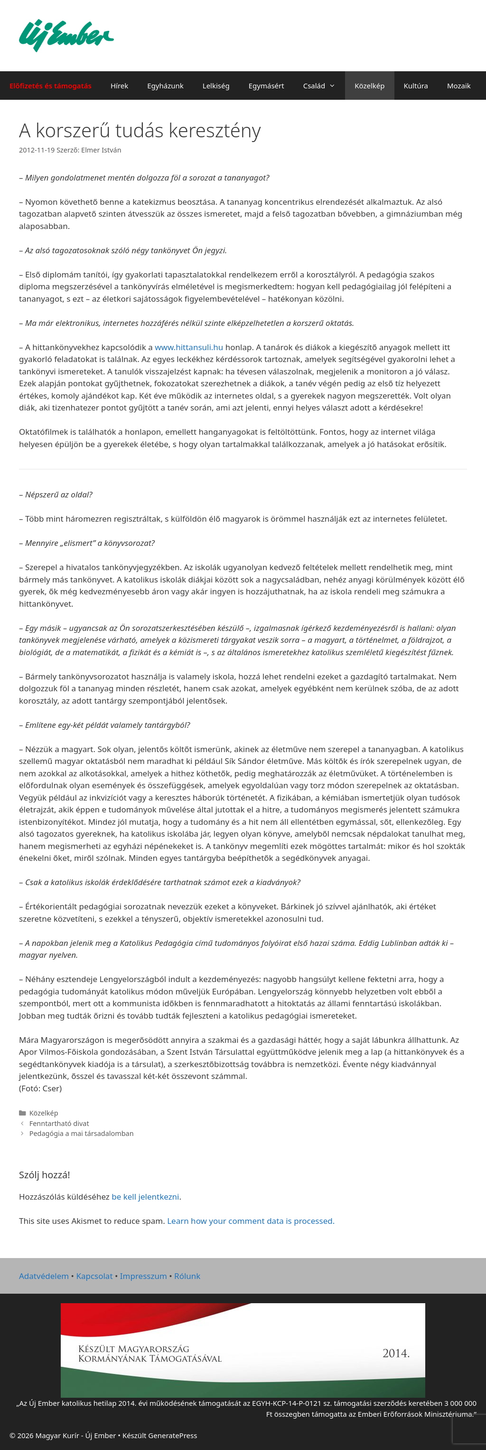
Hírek (119, 85)
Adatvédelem (44, 1275)
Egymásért (266, 85)
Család (324, 85)
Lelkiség (216, 85)
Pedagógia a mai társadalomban (81, 1133)
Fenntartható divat (59, 1123)
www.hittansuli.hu (189, 347)
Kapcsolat (94, 1275)
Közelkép (369, 85)
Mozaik (459, 85)
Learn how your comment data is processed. (251, 1220)
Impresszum (143, 1275)
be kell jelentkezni (145, 1196)
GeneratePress (172, 1435)
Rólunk (187, 1275)
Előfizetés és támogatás (50, 85)
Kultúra (416, 85)
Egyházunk (165, 85)
